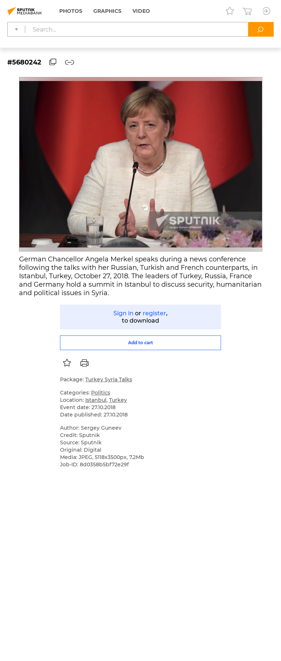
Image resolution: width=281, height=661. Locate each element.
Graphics (107, 11)
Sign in (123, 313)
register (154, 313)
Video (141, 11)
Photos (70, 11)
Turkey (118, 400)
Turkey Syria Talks (108, 379)
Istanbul (95, 400)
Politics (100, 392)
